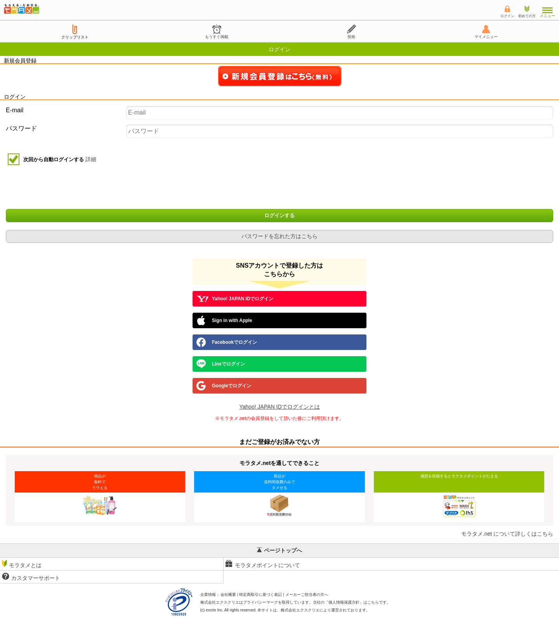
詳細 (90, 159)
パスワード (21, 128)
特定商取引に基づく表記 (260, 594)
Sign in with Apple (224, 320)
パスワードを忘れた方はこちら (279, 236)
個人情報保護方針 (343, 602)
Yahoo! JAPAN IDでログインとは (279, 407)
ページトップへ (279, 550)
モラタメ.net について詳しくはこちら (507, 534)
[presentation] (280, 188)
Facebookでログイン (226, 342)
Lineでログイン (220, 364)
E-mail (14, 110)
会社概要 (228, 594)
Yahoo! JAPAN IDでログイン (234, 298)
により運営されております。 (325, 610)
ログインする (279, 215)
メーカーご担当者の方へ (306, 594)
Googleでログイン (223, 385)
